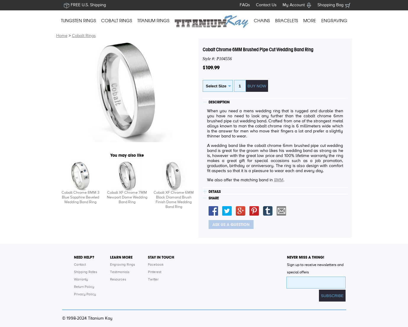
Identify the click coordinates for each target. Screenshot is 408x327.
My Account (294, 5)
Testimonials (119, 272)
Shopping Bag (330, 5)
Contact (80, 265)
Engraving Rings (122, 265)
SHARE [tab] (214, 198)
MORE (309, 20)
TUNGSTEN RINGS (78, 20)
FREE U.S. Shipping (88, 5)
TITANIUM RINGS (153, 20)
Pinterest (154, 272)
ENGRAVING (334, 20)
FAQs (245, 5)
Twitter (153, 279)
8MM (278, 180)
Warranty (81, 279)
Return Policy (84, 287)
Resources (118, 279)
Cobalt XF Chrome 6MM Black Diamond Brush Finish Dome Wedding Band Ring (174, 200)
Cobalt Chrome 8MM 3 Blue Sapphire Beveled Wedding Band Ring (80, 197)
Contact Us (266, 5)
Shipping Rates (85, 272)
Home (61, 36)
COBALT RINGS (116, 20)
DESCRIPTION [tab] (219, 102)
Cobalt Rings (84, 36)
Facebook (156, 265)
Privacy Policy (85, 294)
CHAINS (262, 20)
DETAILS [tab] (215, 192)
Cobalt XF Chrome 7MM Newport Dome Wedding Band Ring (127, 197)
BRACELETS (286, 20)
